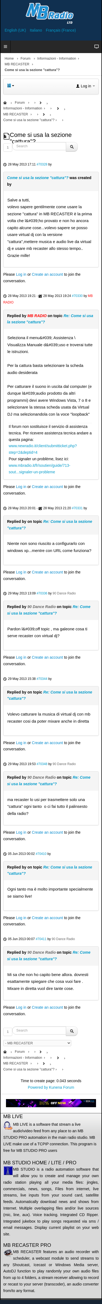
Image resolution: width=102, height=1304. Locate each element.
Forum (25, 58)
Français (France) (61, 30)
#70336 (41, 593)
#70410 (41, 854)
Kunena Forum (61, 1087)
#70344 (41, 679)
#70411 (41, 939)
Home (9, 58)
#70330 (77, 296)
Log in (21, 274)
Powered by (38, 1087)
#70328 (41, 164)
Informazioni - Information (56, 58)
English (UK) (16, 30)
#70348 (41, 764)
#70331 (77, 508)
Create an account (47, 274)
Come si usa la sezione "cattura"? (38, 178)
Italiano (36, 30)
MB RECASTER (17, 64)
